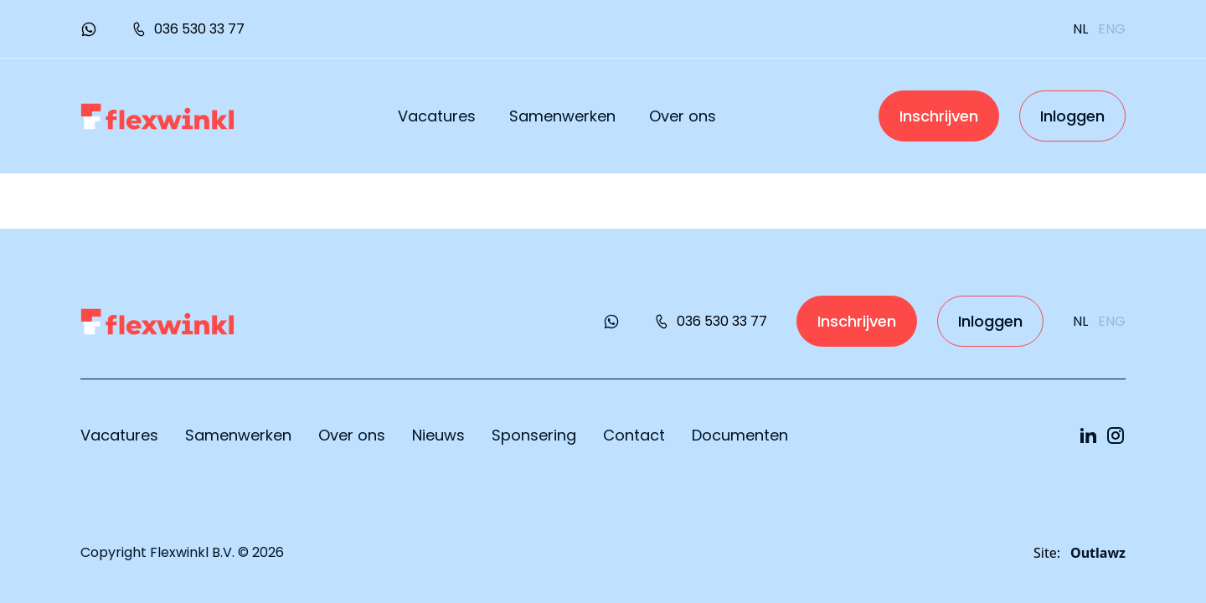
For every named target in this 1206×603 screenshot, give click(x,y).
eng (1112, 29)
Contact (634, 435)
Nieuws (438, 435)
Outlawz (1098, 553)
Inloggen (1072, 116)
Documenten (740, 435)
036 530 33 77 (188, 29)
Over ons (682, 116)
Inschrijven (938, 116)
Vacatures (437, 116)
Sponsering (534, 435)
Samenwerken (562, 116)
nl (1080, 29)
